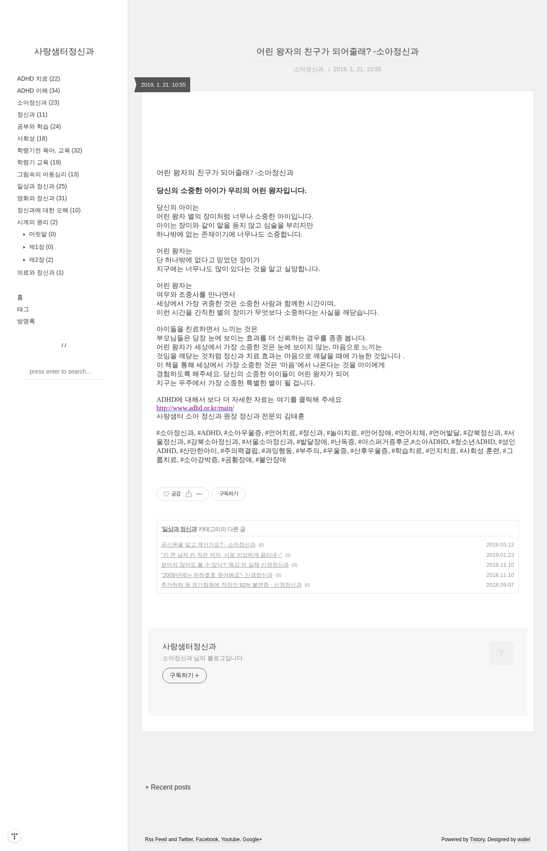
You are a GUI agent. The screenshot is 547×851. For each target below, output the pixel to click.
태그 (23, 309)
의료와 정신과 (40, 272)
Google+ (252, 839)
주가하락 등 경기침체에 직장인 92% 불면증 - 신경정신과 (231, 585)
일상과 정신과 (42, 186)
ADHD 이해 (38, 90)
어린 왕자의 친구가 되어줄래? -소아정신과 (337, 51)
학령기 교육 (39, 162)
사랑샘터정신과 (64, 51)
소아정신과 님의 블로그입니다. (203, 658)
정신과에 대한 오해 (49, 210)
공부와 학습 (39, 126)
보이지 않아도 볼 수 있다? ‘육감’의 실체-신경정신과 (225, 564)
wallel (524, 839)
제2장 (40, 259)
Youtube (230, 839)
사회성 (32, 138)
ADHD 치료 (38, 78)
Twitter (185, 839)
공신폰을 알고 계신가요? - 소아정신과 (208, 544)
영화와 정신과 (42, 198)
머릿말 (41, 234)
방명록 (26, 321)
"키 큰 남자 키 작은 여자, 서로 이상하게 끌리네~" (221, 555)
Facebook (207, 839)
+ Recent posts (168, 787)
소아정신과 (38, 102)
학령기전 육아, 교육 (49, 150)
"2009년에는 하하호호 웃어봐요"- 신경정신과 (217, 575)
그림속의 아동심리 (48, 174)
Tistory (477, 839)
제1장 (40, 246)
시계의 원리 (37, 222)
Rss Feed (156, 839)
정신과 (32, 114)
